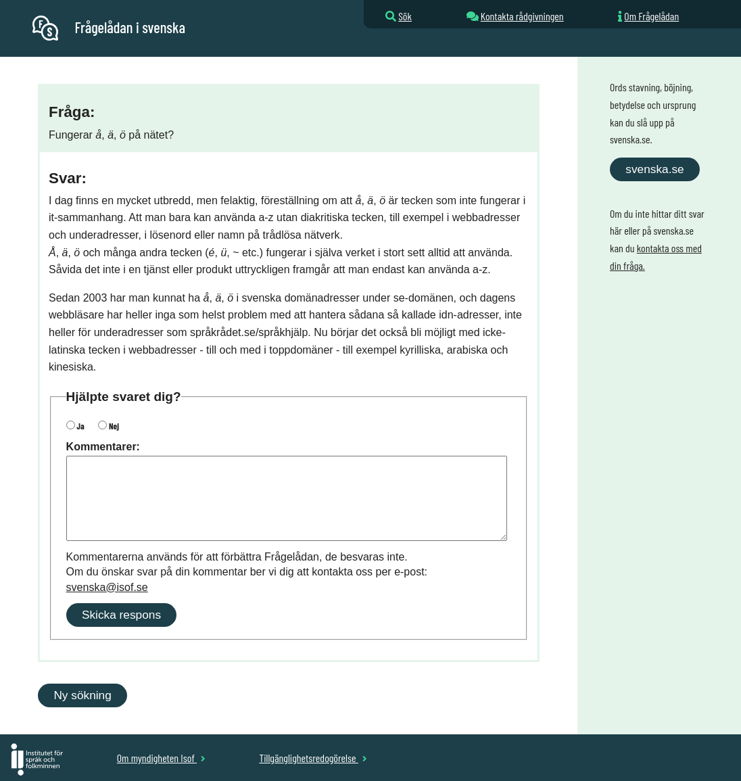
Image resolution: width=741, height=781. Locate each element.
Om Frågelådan (651, 15)
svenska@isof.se (107, 587)
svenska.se (654, 169)
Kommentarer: (103, 446)
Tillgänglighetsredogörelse (312, 757)
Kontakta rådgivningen (522, 15)
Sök (405, 15)
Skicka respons (121, 614)
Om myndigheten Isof (161, 757)
